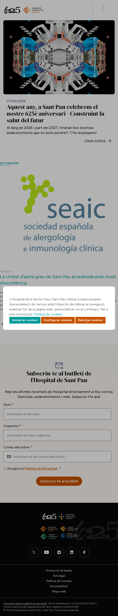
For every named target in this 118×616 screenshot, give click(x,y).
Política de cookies (48, 314)
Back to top (107, 590)
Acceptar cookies (25, 320)
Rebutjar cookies (90, 320)
